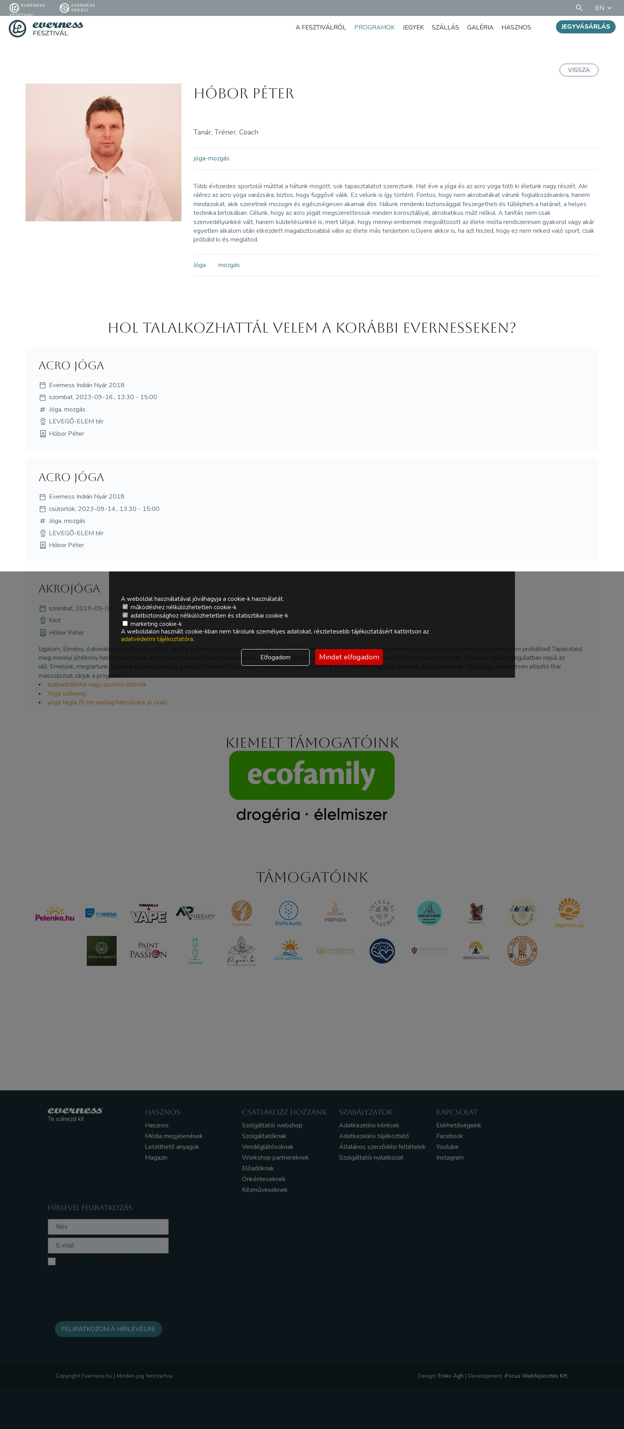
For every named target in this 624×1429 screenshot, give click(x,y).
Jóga (199, 265)
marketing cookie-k (152, 624)
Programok (370, 27)
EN (604, 8)
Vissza (579, 70)
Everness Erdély (77, 8)
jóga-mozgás (211, 158)
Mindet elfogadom (349, 657)
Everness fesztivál (27, 8)
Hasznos (516, 27)
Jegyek (410, 27)
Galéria (479, 27)
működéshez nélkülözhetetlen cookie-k (179, 607)
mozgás (229, 265)
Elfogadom (275, 657)
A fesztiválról (316, 27)
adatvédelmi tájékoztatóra (157, 639)
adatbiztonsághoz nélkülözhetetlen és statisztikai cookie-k (205, 616)
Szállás (443, 27)
